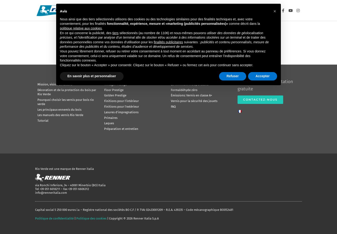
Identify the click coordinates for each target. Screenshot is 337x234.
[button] (274, 11)
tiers (115, 33)
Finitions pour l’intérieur (121, 101)
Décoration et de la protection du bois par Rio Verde (66, 92)
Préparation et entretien (121, 129)
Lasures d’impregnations (121, 112)
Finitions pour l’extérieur (121, 106)
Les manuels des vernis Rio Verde (60, 115)
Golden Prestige (115, 95)
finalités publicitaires (168, 42)
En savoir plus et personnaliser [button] (91, 76)
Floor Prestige (114, 90)
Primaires (110, 118)
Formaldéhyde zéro (184, 90)
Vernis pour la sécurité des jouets (194, 101)
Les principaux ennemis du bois (59, 109)
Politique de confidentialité (54, 218)
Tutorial (42, 120)
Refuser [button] (233, 76)
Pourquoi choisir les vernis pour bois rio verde (65, 102)
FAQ (173, 106)
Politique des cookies (91, 218)
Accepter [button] (263, 76)
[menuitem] (241, 110)
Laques (109, 123)
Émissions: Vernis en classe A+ (191, 95)
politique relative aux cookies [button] (81, 28)
